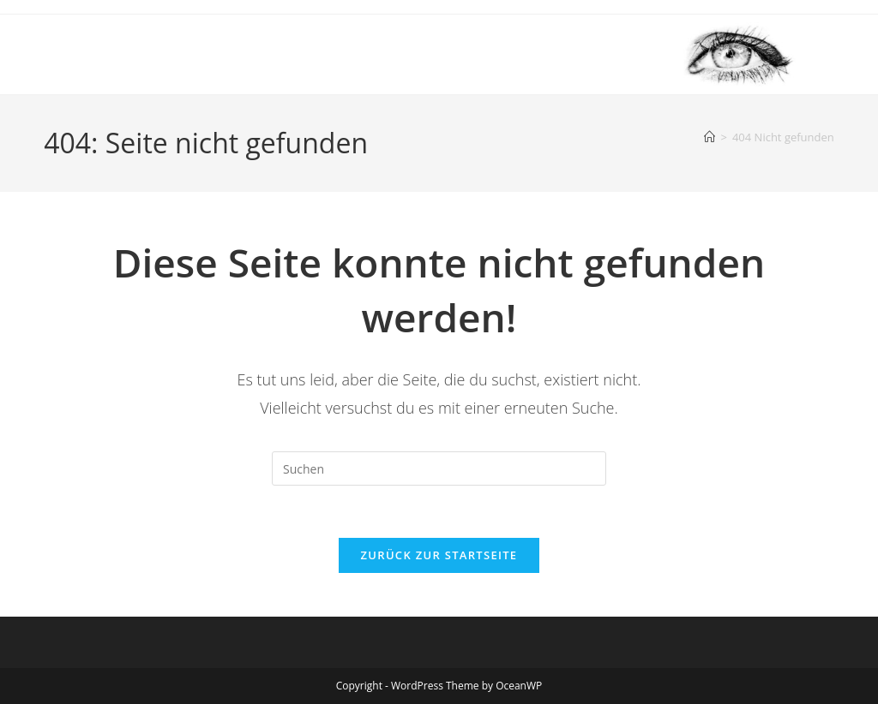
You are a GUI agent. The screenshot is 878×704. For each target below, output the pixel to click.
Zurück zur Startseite (439, 555)
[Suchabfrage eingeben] (439, 468)
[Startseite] (709, 137)
